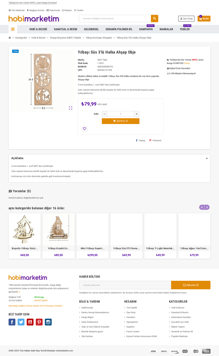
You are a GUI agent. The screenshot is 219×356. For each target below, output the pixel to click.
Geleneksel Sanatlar (181, 317)
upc (80, 70)
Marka (81, 60)
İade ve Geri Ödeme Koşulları (95, 326)
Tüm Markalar (17, 10)
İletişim (67, 10)
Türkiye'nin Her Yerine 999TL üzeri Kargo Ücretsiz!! (33, 3)
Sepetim (130, 326)
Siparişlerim (132, 322)
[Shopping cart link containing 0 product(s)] (204, 18)
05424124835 (40, 300)
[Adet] (120, 114)
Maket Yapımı (178, 326)
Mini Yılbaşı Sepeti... (92, 248)
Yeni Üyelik (131, 307)
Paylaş (140, 140)
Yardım (78, 10)
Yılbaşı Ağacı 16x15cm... (194, 248)
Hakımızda (53, 10)
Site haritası (87, 336)
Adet (96, 114)
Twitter (21, 322)
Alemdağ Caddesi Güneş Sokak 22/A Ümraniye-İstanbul (35, 305)
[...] (18, 291)
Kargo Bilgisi (87, 317)
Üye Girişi (131, 312)
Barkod (82, 66)
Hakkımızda (87, 307)
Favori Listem (132, 331)
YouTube (30, 322)
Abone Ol (190, 285)
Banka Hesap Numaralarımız (95, 312)
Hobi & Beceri (177, 307)
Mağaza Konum (35, 10)
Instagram (48, 322)
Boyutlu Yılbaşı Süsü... (24, 248)
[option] (25, 236)
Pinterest (155, 140)
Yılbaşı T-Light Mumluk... (160, 248)
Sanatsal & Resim (179, 312)
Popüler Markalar (179, 336)
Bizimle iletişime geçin (92, 331)
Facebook (12, 322)
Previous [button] (201, 207)
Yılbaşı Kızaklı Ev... (58, 248)
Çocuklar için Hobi (180, 322)
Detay (187, 63)
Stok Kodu (83, 63)
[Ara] (118, 18)
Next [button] (207, 207)
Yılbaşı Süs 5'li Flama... (126, 248)
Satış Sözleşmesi (89, 322)
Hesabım (130, 317)
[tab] (109, 158)
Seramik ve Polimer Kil (182, 331)
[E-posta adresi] (125, 285)
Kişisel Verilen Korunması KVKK (141, 336)
